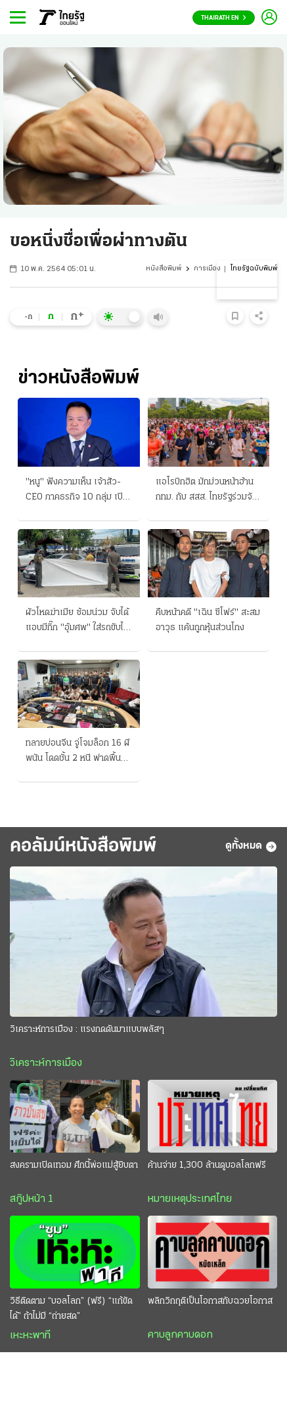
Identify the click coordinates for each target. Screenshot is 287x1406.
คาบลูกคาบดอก (180, 1335)
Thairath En (223, 18)
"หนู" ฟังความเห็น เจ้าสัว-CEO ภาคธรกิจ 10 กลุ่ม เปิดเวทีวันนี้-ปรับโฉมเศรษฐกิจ (77, 491)
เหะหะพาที (30, 1336)
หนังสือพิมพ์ (163, 268)
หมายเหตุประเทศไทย (190, 1199)
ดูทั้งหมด (251, 847)
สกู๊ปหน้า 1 (31, 1199)
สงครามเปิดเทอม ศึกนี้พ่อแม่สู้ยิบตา (74, 1165)
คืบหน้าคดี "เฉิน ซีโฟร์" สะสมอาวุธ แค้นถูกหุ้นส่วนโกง (208, 620)
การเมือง (207, 268)
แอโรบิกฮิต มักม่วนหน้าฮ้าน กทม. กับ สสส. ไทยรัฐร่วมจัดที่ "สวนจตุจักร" (206, 491)
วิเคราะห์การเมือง (46, 1063)
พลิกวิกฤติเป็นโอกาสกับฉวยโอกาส (210, 1301)
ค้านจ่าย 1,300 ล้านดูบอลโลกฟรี (207, 1165)
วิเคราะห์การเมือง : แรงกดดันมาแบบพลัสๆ (87, 1029)
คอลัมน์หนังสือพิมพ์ (83, 846)
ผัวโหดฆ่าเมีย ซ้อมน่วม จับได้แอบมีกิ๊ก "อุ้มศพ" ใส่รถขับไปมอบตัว (77, 621)
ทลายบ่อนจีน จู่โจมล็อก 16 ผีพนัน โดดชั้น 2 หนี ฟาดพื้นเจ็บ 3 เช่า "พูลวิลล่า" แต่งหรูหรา (77, 752)
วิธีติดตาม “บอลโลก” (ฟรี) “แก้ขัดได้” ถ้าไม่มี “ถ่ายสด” (71, 1308)
